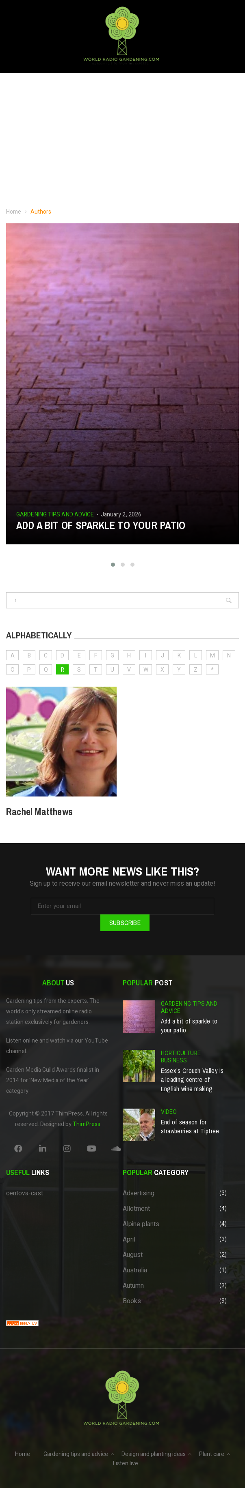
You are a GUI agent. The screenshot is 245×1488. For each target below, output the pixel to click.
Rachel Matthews (39, 811)
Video (169, 1112)
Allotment (136, 1209)
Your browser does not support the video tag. (122, 142)
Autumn (133, 1286)
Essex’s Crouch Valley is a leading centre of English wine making (192, 1079)
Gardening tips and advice (55, 515)
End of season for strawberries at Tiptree (190, 1126)
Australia (135, 1270)
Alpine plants (141, 1224)
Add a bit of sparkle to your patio (101, 525)
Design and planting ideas (153, 1454)
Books (132, 1301)
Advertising (138, 1193)
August (133, 1255)
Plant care (211, 1454)
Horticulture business (181, 1057)
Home (13, 212)
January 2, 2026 (121, 514)
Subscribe (125, 922)
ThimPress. (87, 1124)
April (129, 1239)
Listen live (125, 1463)
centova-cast (24, 1193)
